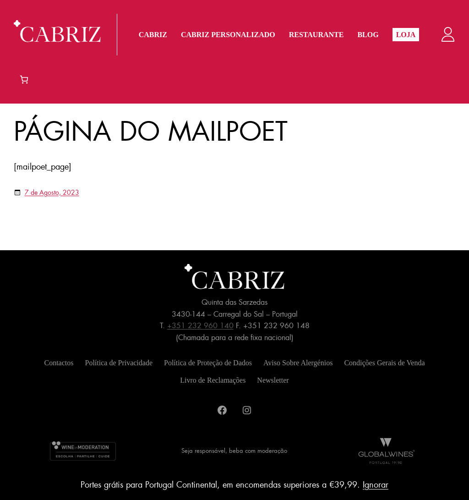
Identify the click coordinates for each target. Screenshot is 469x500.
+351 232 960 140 (200, 325)
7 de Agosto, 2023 (52, 192)
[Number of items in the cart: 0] (24, 79)
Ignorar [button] (375, 484)
